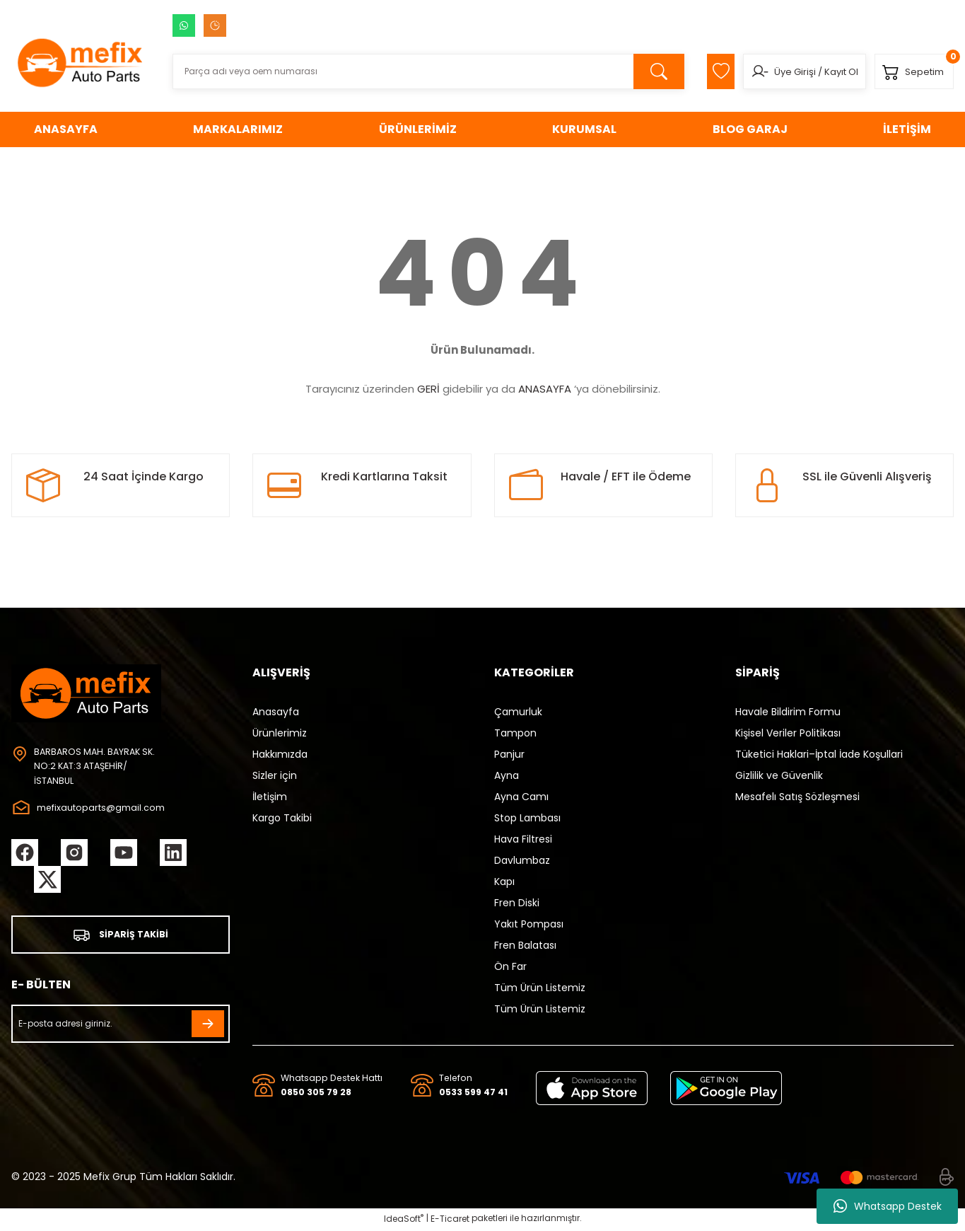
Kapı (504, 881)
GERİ (428, 388)
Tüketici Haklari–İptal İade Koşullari (819, 754)
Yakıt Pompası (528, 924)
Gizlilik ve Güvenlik (779, 775)
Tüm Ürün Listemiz (539, 988)
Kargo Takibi (282, 818)
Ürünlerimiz (279, 733)
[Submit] (208, 1027)
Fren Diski (516, 903)
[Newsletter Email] (120, 1027)
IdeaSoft (403, 1221)
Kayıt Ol (829, 72)
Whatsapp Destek (888, 1206)
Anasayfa (275, 712)
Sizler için (274, 775)
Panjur (509, 754)
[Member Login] (747, 71)
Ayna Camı (521, 797)
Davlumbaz (522, 860)
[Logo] (80, 62)
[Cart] (910, 71)
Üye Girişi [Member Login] (782, 72)
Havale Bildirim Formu (788, 712)
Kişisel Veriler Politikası (788, 733)
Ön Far (510, 966)
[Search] (417, 71)
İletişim (269, 797)
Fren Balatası (525, 945)
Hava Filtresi (523, 839)
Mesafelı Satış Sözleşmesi (797, 797)
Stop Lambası (527, 818)
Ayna (506, 775)
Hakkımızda (280, 754)
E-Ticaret (450, 1221)
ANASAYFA (544, 388)
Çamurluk (518, 712)
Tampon (515, 733)
